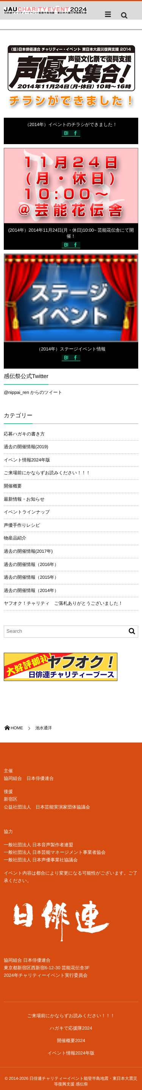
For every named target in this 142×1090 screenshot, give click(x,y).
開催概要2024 (71, 1040)
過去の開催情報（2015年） (31, 577)
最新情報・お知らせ (24, 499)
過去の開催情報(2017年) (28, 551)
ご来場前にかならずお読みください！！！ (47, 472)
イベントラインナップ (27, 512)
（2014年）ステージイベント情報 (70, 349)
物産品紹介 (15, 538)
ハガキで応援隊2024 (71, 1028)
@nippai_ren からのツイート (33, 392)
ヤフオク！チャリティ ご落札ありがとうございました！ (63, 603)
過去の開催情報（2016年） (31, 564)
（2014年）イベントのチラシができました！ (71, 124)
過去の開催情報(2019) (26, 446)
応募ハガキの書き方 (24, 434)
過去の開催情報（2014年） (31, 590)
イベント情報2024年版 (27, 460)
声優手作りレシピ (22, 525)
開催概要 (13, 486)
